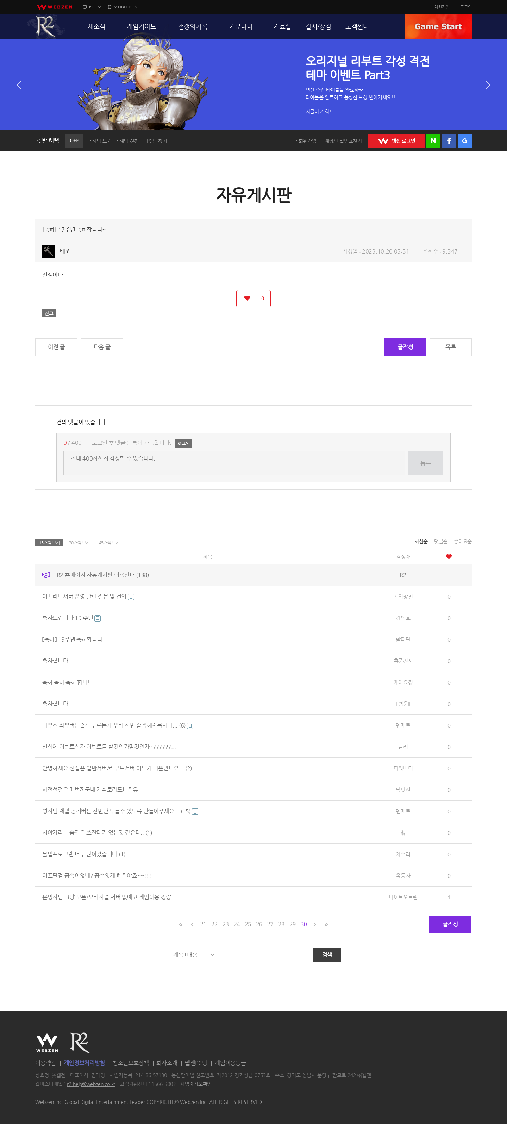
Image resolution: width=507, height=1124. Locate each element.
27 (270, 924)
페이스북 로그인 (449, 141)
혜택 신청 (129, 141)
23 (226, 924)
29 (292, 924)
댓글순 (440, 541)
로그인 (466, 7)
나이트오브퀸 (403, 897)
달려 (403, 747)
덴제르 (403, 725)
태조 (65, 251)
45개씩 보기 (109, 542)
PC (91, 7)
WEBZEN (47, 1042)
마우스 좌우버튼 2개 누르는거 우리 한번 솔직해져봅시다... (117, 725)
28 (281, 924)
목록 (450, 347)
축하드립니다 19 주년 (71, 617)
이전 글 (56, 347)
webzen (54, 7)
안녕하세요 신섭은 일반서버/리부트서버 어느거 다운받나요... (117, 768)
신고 (49, 313)
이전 (19, 85)
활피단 (403, 639)
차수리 (403, 854)
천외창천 (403, 596)
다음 (488, 85)
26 (259, 924)
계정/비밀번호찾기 (343, 141)
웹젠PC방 (196, 1063)
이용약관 (45, 1063)
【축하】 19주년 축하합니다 (72, 639)
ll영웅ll (403, 704)
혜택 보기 (102, 141)
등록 (425, 463)
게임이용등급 (230, 1063)
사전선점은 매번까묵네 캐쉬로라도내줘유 (90, 789)
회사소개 (166, 1063)
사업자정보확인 (196, 1084)
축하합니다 (55, 660)
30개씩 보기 (79, 542)
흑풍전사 (403, 661)
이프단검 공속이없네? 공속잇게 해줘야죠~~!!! (96, 875)
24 (237, 924)
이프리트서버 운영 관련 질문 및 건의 (88, 596)
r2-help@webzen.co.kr (91, 1084)
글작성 (405, 347)
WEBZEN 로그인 (396, 141)
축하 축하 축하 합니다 (67, 682)
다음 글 (102, 347)
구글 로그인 (465, 141)
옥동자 (403, 876)
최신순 (421, 541)
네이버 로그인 (433, 141)
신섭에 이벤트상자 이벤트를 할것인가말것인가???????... (109, 746)
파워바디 (403, 768)
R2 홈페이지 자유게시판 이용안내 (103, 575)
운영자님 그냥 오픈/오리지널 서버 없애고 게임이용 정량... (109, 897)
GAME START (438, 26)
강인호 (403, 618)
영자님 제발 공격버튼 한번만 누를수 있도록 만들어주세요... (120, 811)
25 (248, 924)
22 (214, 924)
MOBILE (122, 7)
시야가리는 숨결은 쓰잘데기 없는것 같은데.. (97, 832)
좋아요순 (463, 541)
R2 (46, 26)
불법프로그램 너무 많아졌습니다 (83, 854)
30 (304, 924)
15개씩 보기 (49, 542)
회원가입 (442, 7)
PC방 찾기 (157, 141)
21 (203, 924)
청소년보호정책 (131, 1063)
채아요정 (403, 682)
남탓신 (403, 790)
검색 (327, 954)
